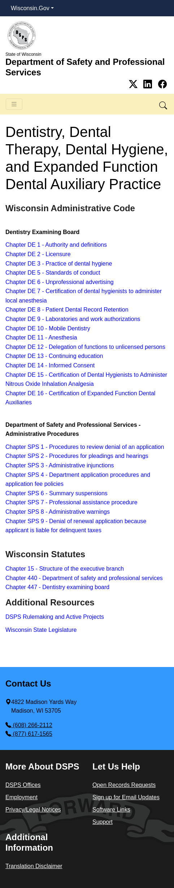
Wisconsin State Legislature (41, 630)
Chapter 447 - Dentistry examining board (57, 587)
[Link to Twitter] (134, 84)
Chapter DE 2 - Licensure (38, 254)
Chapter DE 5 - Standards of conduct (52, 273)
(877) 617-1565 (28, 734)
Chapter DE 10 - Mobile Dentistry (48, 328)
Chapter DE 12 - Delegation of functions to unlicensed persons (85, 347)
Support (102, 822)
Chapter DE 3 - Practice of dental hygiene (58, 263)
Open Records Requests (124, 785)
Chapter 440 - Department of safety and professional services (84, 578)
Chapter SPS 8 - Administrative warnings (57, 512)
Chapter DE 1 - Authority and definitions (56, 245)
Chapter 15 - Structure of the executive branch (64, 569)
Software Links (111, 809)
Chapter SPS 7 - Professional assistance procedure (71, 502)
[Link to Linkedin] (149, 84)
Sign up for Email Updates (126, 797)
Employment (21, 797)
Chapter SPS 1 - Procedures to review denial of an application (84, 447)
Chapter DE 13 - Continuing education (54, 356)
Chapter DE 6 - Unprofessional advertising (60, 282)
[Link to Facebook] (162, 84)
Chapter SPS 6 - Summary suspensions (56, 493)
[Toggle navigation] (14, 104)
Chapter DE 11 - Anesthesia (41, 337)
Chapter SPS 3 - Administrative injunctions (59, 465)
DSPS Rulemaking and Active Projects (54, 617)
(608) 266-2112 (28, 725)
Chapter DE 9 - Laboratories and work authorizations (72, 319)
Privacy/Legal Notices (33, 809)
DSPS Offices (23, 785)
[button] (163, 104)
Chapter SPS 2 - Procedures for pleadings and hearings (76, 456)
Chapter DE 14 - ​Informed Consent (50, 365)
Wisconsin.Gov (30, 8)
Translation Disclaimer (33, 866)
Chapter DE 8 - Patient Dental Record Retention (67, 310)
